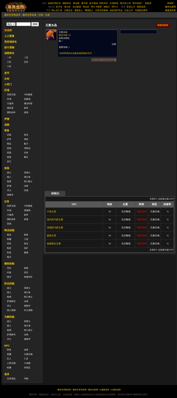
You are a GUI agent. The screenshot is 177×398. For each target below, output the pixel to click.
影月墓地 (93, 3)
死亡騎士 (28, 181)
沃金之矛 (128, 10)
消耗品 (27, 148)
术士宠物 (28, 310)
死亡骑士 (28, 297)
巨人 (9, 358)
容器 (9, 152)
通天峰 (84, 3)
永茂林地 (114, 3)
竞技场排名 (10, 41)
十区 (9, 66)
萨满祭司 (11, 301)
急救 (26, 268)
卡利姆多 (28, 94)
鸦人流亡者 (56, 10)
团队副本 (11, 112)
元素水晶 (63, 32)
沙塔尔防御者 (101, 10)
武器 (9, 135)
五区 (26, 62)
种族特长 (28, 277)
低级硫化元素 (54, 243)
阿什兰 (115, 7)
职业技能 (9, 283)
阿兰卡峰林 (96, 7)
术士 (9, 190)
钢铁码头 (67, 3)
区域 (6, 90)
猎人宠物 (11, 310)
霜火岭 (67, 7)
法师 (26, 186)
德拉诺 (10, 108)
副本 (26, 108)
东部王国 (11, 94)
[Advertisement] (139, 87)
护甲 (9, 139)
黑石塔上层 (125, 3)
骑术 (9, 277)
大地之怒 (51, 211)
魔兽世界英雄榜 (80, 390)
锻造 (26, 234)
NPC (7, 345)
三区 (9, 62)
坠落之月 (131, 7)
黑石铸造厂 (137, 3)
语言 (26, 272)
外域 (9, 99)
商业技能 (9, 230)
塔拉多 (86, 7)
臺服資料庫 (170, 10)
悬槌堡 (148, 3)
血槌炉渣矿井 (54, 3)
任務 (40, 15)
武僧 (26, 190)
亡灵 (26, 358)
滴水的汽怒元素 (55, 219)
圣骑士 (27, 172)
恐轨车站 (103, 3)
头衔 (6, 78)
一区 (9, 57)
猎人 (9, 177)
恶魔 (9, 354)
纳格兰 (107, 7)
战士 (9, 172)
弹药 (26, 139)
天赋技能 (9, 316)
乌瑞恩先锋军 (141, 10)
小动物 (27, 363)
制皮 (9, 248)
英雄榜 (170, 3)
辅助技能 (9, 263)
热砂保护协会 (116, 10)
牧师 (9, 181)
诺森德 (27, 99)
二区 (26, 57)
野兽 (9, 349)
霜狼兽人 (78, 10)
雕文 (26, 157)
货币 (6, 73)
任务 (26, 152)
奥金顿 (76, 3)
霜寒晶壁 (141, 7)
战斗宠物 (9, 47)
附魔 (9, 239)
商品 (9, 143)
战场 (26, 112)
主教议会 (68, 10)
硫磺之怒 (51, 235)
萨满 (9, 186)
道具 (6, 374)
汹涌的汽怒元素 (55, 227)
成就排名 (9, 53)
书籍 (26, 378)
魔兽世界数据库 (12, 15)
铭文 (9, 257)
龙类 (26, 349)
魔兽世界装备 (29, 15)
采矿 (26, 248)
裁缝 (26, 252)
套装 (6, 168)
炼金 (9, 234)
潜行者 (27, 177)
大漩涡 (10, 103)
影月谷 (59, 7)
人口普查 (9, 36)
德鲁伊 (10, 195)
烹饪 (9, 268)
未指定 (27, 367)
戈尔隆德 (76, 7)
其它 (9, 161)
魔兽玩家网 (170, 7)
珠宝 (26, 135)
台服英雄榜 (116, 390)
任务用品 (11, 378)
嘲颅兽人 (89, 10)
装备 (6, 130)
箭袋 (9, 148)
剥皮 (9, 252)
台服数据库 (104, 390)
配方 (26, 143)
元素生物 (28, 354)
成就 (6, 124)
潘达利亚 (28, 103)
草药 (9, 243)
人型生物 (11, 363)
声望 (6, 119)
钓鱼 (9, 272)
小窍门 (8, 84)
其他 (9, 223)
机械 (9, 367)
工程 (26, 239)
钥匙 (9, 157)
